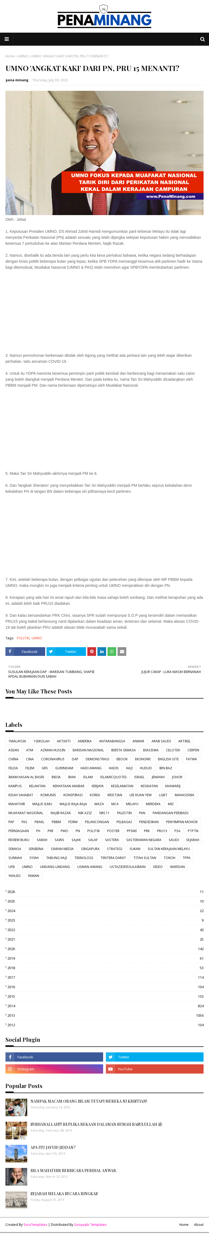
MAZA (99, 804)
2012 (105, 1024)
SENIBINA (36, 849)
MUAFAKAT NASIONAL (25, 813)
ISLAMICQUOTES (113, 777)
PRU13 (162, 831)
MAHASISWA (184, 795)
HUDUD (146, 768)
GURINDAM (64, 768)
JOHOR (177, 777)
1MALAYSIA (17, 741)
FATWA (191, 759)
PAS (24, 822)
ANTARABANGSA (112, 741)
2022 (105, 929)
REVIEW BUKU (18, 840)
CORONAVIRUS (52, 759)
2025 (105, 901)
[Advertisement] (104, 314)
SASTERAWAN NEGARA (143, 840)
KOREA (95, 795)
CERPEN (193, 750)
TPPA (186, 857)
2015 (105, 996)
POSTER (113, 831)
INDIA (56, 777)
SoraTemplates (35, 1224)
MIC (171, 804)
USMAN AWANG (89, 866)
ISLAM (88, 777)
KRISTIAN (114, 795)
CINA (30, 759)
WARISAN (177, 866)
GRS (45, 768)
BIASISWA (151, 750)
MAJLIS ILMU (42, 804)
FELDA (13, 768)
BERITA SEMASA (123, 750)
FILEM (29, 768)
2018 (105, 967)
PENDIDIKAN (149, 822)
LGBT (163, 795)
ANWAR (138, 741)
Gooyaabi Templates (90, 1224)
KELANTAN (37, 786)
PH (38, 831)
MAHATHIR (16, 804)
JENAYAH (158, 777)
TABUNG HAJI (56, 857)
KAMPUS (15, 786)
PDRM (73, 822)
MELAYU (132, 804)
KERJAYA (98, 786)
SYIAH (34, 857)
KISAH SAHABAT (20, 795)
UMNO (22, 56)
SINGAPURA (90, 849)
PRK (147, 831)
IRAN (72, 777)
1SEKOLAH (41, 741)
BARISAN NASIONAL (88, 750)
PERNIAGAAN (18, 831)
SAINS (59, 840)
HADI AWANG (91, 768)
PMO (64, 831)
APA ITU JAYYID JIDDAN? (53, 1147)
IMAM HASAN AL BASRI (26, 777)
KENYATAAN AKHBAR (68, 786)
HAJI (129, 768)
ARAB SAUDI (161, 741)
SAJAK (76, 840)
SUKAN (135, 849)
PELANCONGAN (97, 822)
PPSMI (132, 831)
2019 (105, 958)
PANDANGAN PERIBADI (170, 813)
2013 (105, 1015)
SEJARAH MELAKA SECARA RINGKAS (64, 1193)
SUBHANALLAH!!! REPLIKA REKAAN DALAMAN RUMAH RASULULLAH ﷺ (96, 1124)
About (199, 1224)
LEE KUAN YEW (141, 795)
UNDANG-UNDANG (55, 866)
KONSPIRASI (72, 795)
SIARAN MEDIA (62, 849)
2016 (105, 986)
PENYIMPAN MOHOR (182, 822)
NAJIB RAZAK (61, 813)
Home (10, 56)
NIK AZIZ (85, 813)
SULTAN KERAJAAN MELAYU (169, 849)
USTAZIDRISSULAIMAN (128, 866)
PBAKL (39, 822)
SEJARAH (192, 840)
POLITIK (23, 638)
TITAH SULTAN (144, 857)
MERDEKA (153, 804)
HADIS (114, 768)
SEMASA (14, 849)
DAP (75, 759)
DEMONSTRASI (97, 759)
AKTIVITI (63, 741)
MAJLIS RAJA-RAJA (73, 804)
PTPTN (193, 831)
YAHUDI (14, 875)
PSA (177, 831)
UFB (11, 866)
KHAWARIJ (172, 786)
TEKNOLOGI (83, 857)
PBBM (56, 822)
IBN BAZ (165, 768)
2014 (105, 1005)
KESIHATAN (149, 786)
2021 (105, 939)
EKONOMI (142, 759)
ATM (29, 750)
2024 (105, 910)
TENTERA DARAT (113, 857)
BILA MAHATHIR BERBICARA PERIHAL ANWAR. (73, 1170)
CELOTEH (173, 750)
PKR (50, 831)
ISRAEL (139, 777)
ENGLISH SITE (168, 759)
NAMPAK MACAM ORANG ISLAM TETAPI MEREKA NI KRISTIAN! (88, 1101)
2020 (105, 948)
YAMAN (33, 875)
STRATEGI (114, 849)
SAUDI (174, 840)
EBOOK (122, 759)
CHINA (13, 759)
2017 (105, 977)
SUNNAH (15, 857)
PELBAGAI (124, 822)
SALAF (93, 840)
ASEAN (13, 750)
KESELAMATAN (122, 786)
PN (78, 831)
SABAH (42, 840)
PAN (142, 813)
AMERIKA (85, 741)
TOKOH (169, 857)
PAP (11, 822)
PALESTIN (124, 813)
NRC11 (104, 813)
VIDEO (158, 866)
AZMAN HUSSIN (53, 750)
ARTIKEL (184, 741)
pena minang (17, 80)
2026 (105, 891)
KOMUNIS (48, 795)
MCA (115, 804)
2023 (105, 920)
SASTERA (112, 840)
